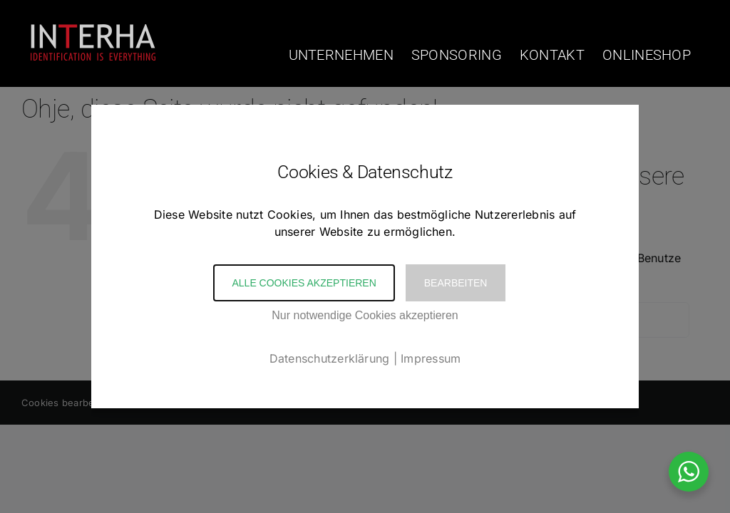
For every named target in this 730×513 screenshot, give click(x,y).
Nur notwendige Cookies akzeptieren (365, 315)
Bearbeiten (456, 283)
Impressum (431, 358)
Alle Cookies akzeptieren (304, 283)
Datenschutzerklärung (329, 358)
